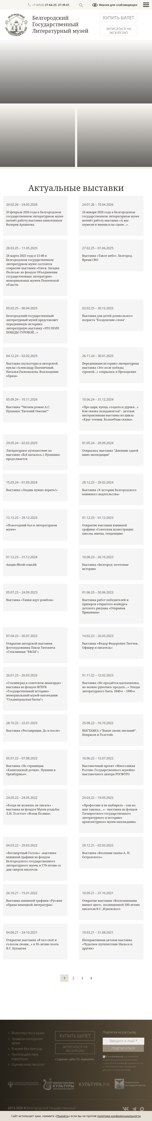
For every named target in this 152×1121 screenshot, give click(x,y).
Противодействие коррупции (25, 1056)
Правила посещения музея (27, 1040)
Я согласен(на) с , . (123, 1063)
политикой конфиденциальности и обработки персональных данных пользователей (123, 1066)
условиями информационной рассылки (121, 1058)
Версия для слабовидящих (118, 5)
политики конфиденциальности (119, 1116)
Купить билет (118, 17)
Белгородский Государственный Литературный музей (60, 24)
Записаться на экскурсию (118, 31)
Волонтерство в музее (28, 1033)
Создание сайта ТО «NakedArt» (74, 1059)
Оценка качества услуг (28, 1064)
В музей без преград (27, 1048)
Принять (62, 1116)
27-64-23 (50, 5)
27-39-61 (63, 5)
